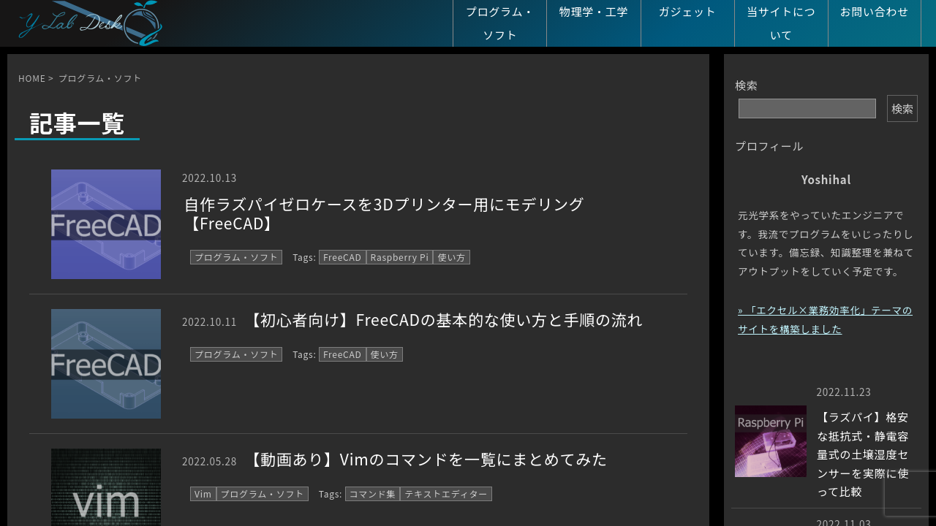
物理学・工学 (594, 11)
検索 (746, 85)
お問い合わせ (875, 11)
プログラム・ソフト (500, 23)
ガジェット (688, 11)
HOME (31, 78)
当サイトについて (781, 23)
